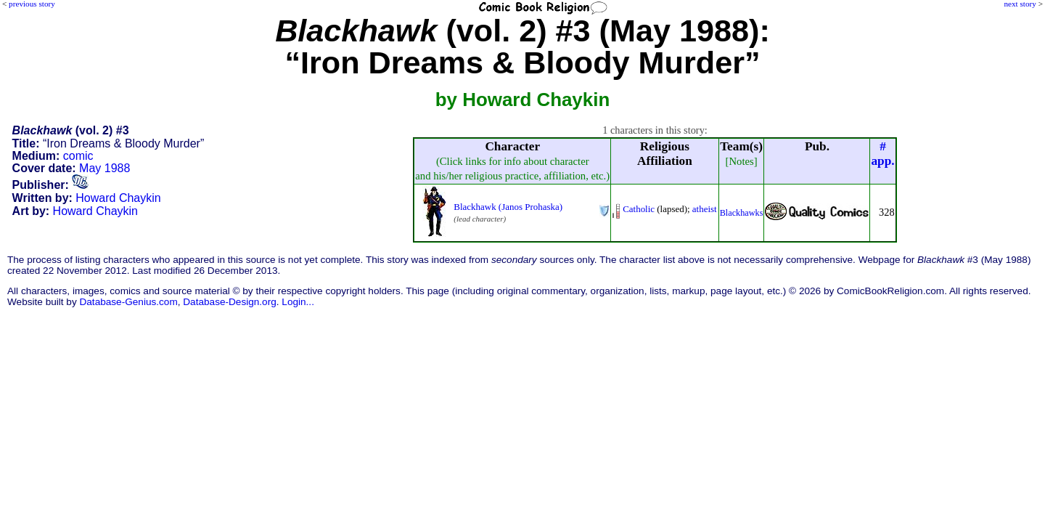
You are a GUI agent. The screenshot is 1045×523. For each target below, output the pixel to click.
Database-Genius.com (128, 301)
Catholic (639, 208)
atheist (704, 208)
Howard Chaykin (117, 198)
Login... (298, 301)
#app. (882, 153)
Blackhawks (741, 213)
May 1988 (104, 168)
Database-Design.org (229, 301)
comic (78, 156)
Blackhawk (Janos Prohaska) (508, 206)
